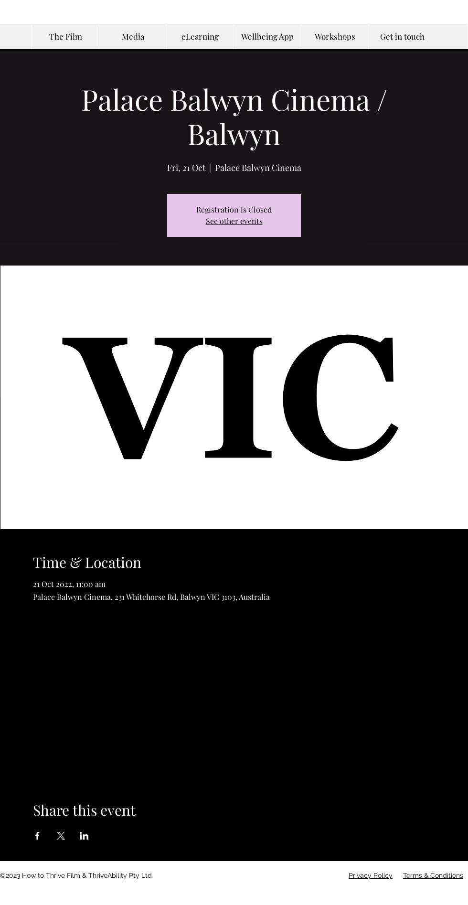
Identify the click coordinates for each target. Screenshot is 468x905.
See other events (234, 221)
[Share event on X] (60, 836)
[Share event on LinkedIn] (84, 836)
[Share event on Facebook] (37, 836)
